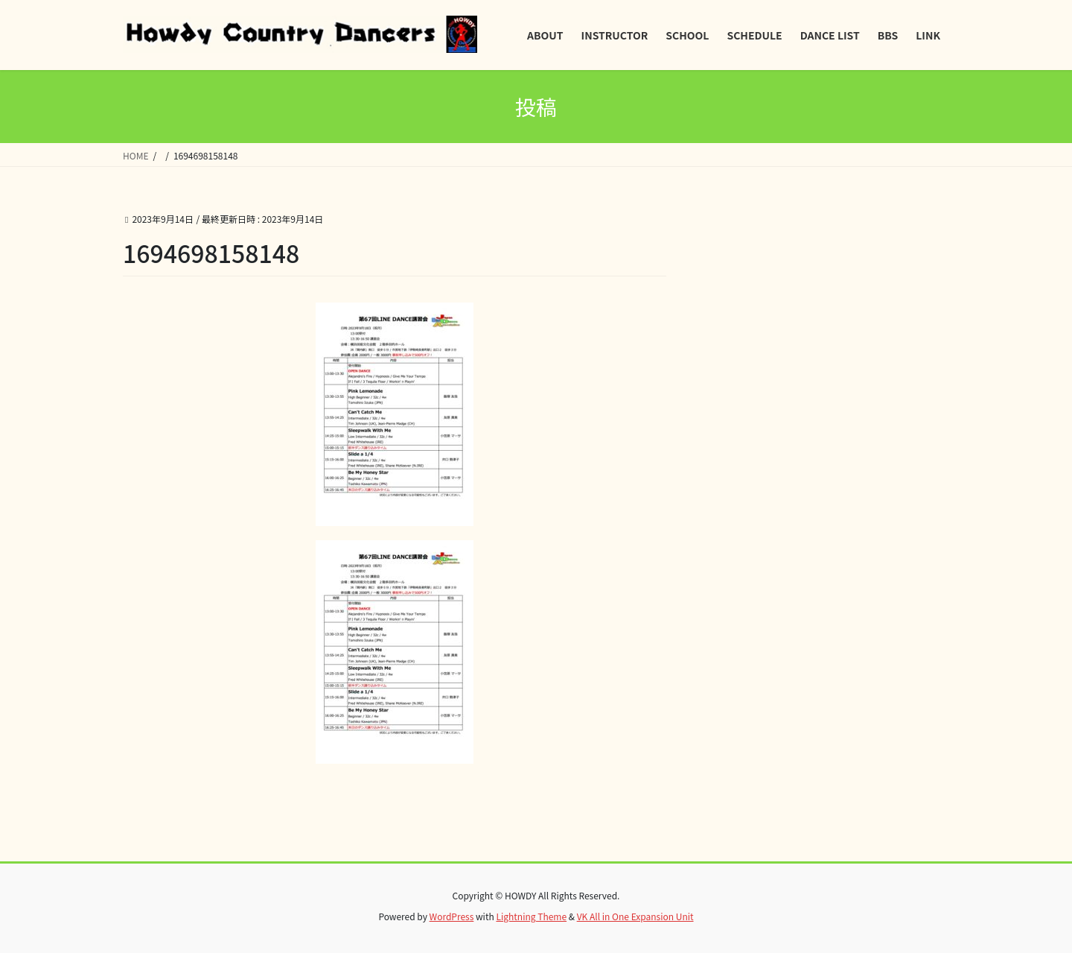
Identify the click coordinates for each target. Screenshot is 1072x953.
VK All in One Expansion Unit (635, 916)
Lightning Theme (531, 916)
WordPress (452, 916)
